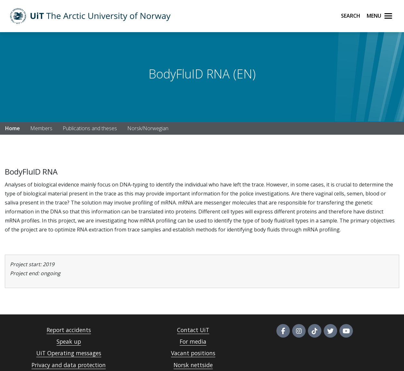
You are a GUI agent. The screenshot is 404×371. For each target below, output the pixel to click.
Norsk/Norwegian (147, 128)
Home (12, 128)
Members (41, 128)
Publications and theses (90, 128)
